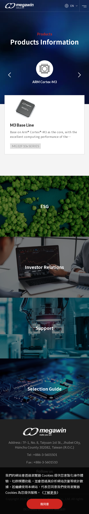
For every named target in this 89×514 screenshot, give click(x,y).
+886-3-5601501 (45, 455)
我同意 (44, 504)
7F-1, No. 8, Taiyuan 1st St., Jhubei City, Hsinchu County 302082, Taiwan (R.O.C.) (48, 444)
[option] (44, 74)
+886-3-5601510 (45, 462)
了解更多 (50, 492)
